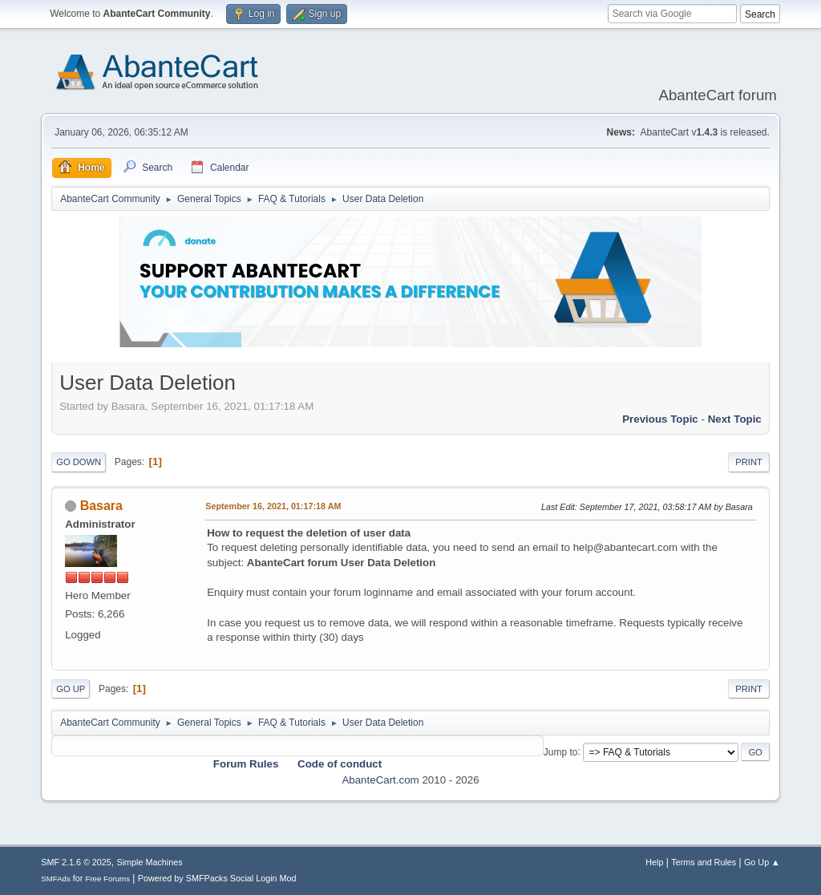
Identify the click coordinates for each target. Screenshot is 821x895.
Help (654, 862)
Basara (101, 505)
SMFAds (56, 878)
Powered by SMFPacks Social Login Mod (217, 878)
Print (748, 462)
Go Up (70, 689)
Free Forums (107, 878)
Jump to (561, 751)
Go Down (78, 462)
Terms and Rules (703, 862)
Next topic (735, 419)
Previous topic (660, 419)
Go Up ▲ (762, 862)
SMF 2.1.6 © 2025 (76, 862)
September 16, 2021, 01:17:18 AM (273, 506)
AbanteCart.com (380, 780)
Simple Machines (150, 862)
